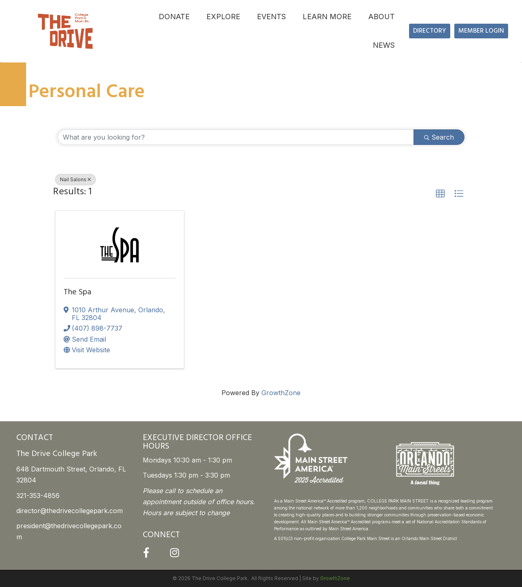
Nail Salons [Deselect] (75, 179)
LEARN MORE (327, 16)
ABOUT (381, 16)
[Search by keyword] (236, 137)
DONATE (174, 16)
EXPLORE (223, 16)
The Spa (77, 292)
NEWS (384, 45)
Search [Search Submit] (439, 137)
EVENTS (271, 16)
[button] (440, 194)
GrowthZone (281, 393)
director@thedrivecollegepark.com (69, 511)
